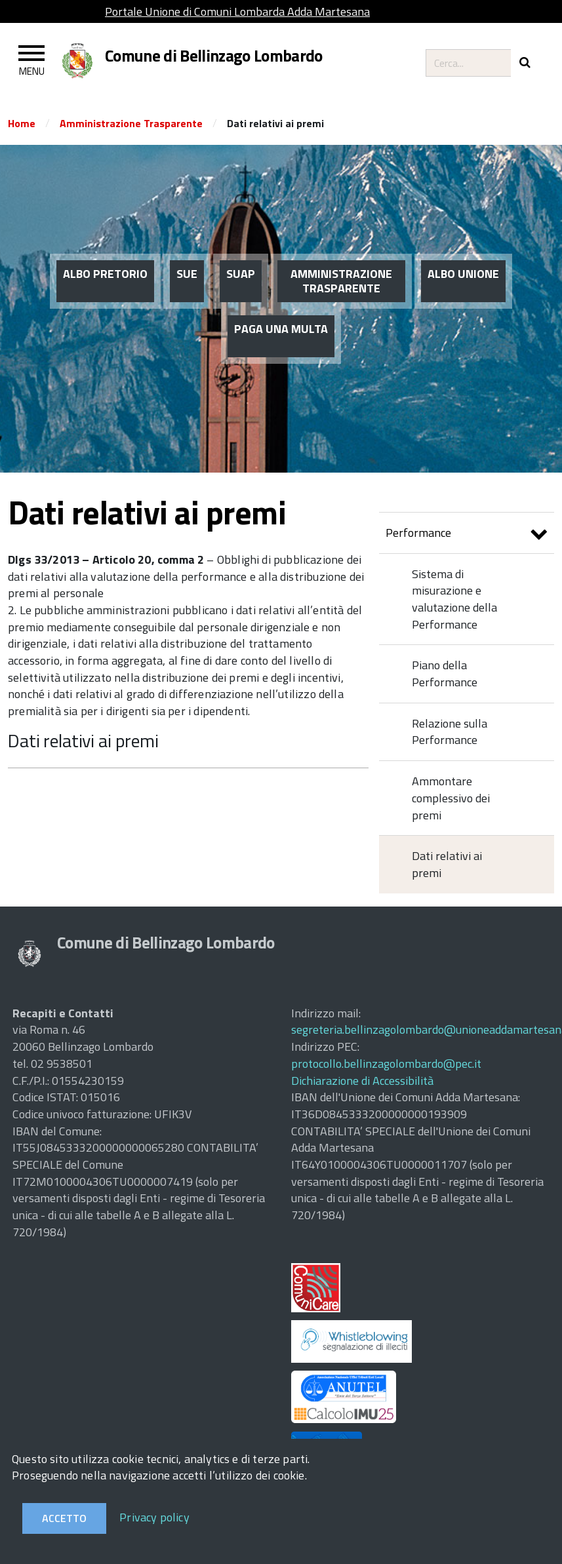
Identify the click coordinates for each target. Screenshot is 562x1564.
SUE (186, 274)
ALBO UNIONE (463, 274)
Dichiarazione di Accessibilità (362, 1080)
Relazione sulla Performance (449, 731)
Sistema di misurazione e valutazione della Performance (454, 599)
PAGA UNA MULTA (281, 329)
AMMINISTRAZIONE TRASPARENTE (341, 281)
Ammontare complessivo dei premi (451, 797)
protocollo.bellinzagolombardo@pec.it (386, 1063)
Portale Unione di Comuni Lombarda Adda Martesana (237, 11)
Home (21, 123)
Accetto (64, 1518)
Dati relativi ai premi (83, 740)
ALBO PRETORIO (105, 274)
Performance (467, 534)
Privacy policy (154, 1517)
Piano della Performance (444, 673)
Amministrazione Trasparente (131, 123)
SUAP (240, 274)
